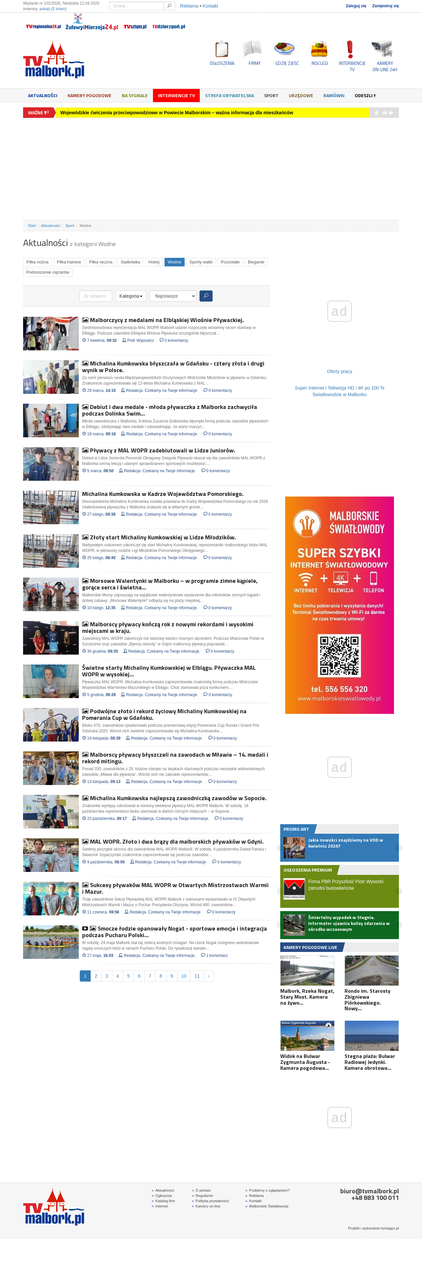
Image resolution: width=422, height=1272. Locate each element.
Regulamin (202, 1195)
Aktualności (42, 95)
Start (32, 226)
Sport (271, 95)
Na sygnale (135, 95)
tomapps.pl (390, 1228)
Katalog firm (163, 1201)
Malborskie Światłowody (266, 1206)
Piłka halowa (69, 261)
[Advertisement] (211, 169)
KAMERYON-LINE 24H (385, 66)
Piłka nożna (37, 261)
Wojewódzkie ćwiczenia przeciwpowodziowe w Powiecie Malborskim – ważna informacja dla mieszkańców (176, 112)
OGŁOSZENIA (222, 63)
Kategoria (130, 296)
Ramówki (334, 95)
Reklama (189, 6)
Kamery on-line (206, 1206)
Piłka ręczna (100, 261)
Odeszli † (365, 95)
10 (184, 976)
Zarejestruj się (385, 6)
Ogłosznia (162, 1195)
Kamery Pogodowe (89, 95)
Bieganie (256, 261)
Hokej (153, 261)
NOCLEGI (320, 63)
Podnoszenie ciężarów (47, 272)
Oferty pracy (339, 371)
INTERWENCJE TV (352, 66)
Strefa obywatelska (229, 95)
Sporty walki (201, 261)
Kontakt (210, 6)
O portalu (201, 1190)
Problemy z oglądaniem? (267, 1190)
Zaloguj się (356, 6)
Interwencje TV (176, 95)
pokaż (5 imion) (53, 9)
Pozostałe (230, 261)
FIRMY (254, 63)
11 (197, 976)
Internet (160, 1206)
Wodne (174, 261)
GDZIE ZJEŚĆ (287, 63)
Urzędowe (301, 95)
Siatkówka (130, 261)
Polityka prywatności (210, 1201)
